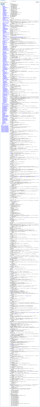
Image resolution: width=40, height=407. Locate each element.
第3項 (14, 344)
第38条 (23, 113)
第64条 (26, 217)
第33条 (26, 176)
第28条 (21, 312)
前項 (25, 250)
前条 (13, 109)
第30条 (33, 312)
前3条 (15, 201)
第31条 (14, 176)
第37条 (18, 373)
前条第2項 (12, 344)
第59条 (16, 155)
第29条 (30, 312)
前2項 (11, 323)
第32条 (20, 176)
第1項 (11, 103)
